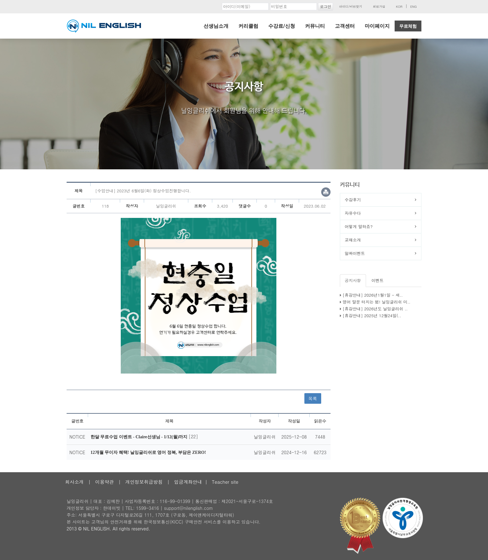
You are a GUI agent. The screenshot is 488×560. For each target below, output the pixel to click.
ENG (413, 6)
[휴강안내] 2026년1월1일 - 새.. (373, 295)
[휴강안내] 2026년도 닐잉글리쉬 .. (375, 309)
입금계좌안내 (188, 481)
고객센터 (345, 26)
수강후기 (353, 200)
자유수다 (353, 213)
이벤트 (378, 280)
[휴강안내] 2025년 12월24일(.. (372, 315)
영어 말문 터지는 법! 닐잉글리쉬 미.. (377, 302)
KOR (399, 6)
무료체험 (408, 26)
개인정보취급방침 (143, 481)
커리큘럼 (248, 26)
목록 (312, 398)
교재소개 (353, 240)
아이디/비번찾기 (350, 6)
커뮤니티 (315, 26)
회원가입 (379, 6)
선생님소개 (216, 26)
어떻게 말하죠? (359, 226)
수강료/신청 (281, 26)
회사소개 (74, 481)
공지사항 (353, 280)
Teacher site (225, 481)
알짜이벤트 (355, 253)
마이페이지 (377, 26)
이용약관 (104, 481)
